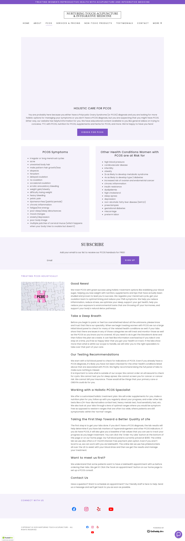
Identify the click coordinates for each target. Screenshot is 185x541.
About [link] (38, 23)
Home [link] (26, 23)
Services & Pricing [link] (68, 23)
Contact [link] (143, 23)
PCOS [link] (49, 23)
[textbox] (82, 260)
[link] (92, 16)
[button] (157, 23)
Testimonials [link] (124, 23)
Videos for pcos (92, 132)
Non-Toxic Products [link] (98, 23)
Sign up (130, 260)
